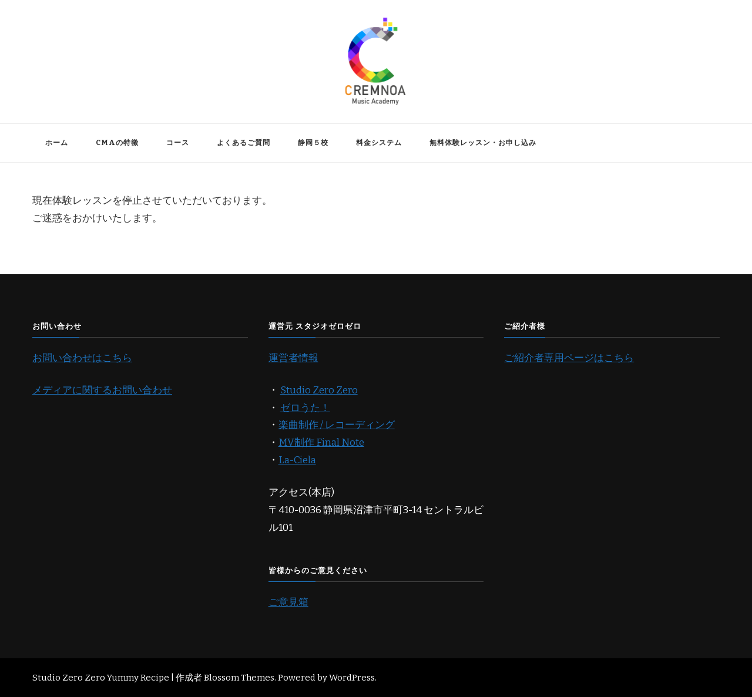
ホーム (56, 143)
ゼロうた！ (305, 408)
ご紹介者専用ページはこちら (569, 358)
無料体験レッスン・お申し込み (482, 143)
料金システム (379, 143)
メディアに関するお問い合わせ (102, 390)
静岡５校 (313, 143)
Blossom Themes (239, 677)
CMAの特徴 (117, 143)
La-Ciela (297, 460)
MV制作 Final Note (321, 442)
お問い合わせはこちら (82, 358)
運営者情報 (293, 358)
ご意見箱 (288, 602)
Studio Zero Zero (319, 390)
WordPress (352, 677)
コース (177, 143)
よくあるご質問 (243, 143)
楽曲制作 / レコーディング (336, 425)
